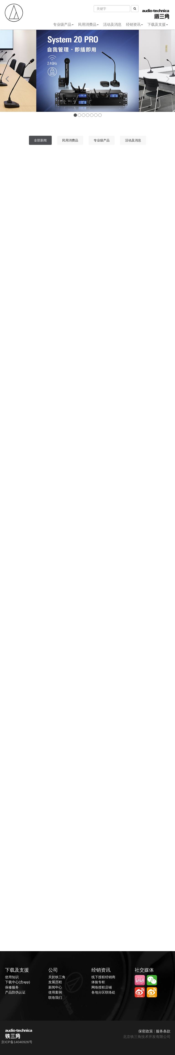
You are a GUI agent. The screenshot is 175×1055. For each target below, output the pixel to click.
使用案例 (55, 992)
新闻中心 (55, 987)
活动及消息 (112, 24)
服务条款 (163, 1031)
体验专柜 (98, 982)
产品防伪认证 (15, 992)
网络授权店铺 (101, 987)
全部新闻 (40, 140)
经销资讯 (134, 24)
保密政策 (145, 1031)
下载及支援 (157, 24)
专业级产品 (63, 24)
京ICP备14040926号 (16, 1042)
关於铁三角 (56, 977)
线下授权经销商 (103, 977)
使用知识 (12, 977)
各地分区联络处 (103, 992)
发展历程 (55, 982)
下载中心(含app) (17, 982)
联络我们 (55, 997)
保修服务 (12, 987)
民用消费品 (88, 24)
